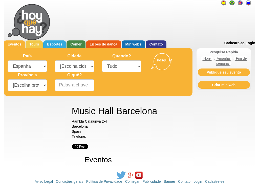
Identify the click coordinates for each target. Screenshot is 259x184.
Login (250, 43)
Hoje (207, 58)
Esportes (54, 44)
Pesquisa (164, 60)
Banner (169, 181)
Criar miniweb (223, 85)
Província (27, 75)
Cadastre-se (234, 43)
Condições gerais (69, 181)
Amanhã (223, 58)
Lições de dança (103, 44)
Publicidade (151, 181)
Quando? (121, 56)
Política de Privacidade (104, 181)
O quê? (74, 75)
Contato (156, 44)
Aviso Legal (44, 181)
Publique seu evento (224, 72)
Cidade (75, 56)
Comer (75, 44)
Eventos (14, 44)
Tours (34, 44)
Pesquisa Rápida (224, 52)
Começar (132, 181)
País (27, 56)
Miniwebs (133, 44)
